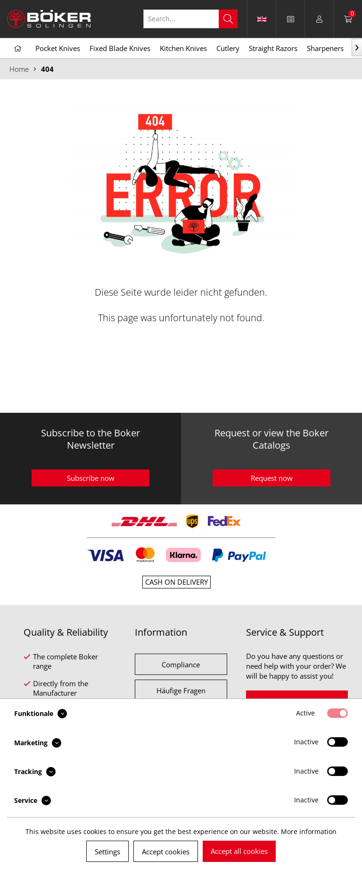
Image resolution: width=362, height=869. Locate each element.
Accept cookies (165, 851)
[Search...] (190, 18)
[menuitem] (290, 19)
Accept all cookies (239, 851)
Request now (272, 478)
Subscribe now (91, 478)
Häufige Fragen (181, 690)
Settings (107, 851)
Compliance (181, 664)
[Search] (228, 18)
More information (309, 831)
